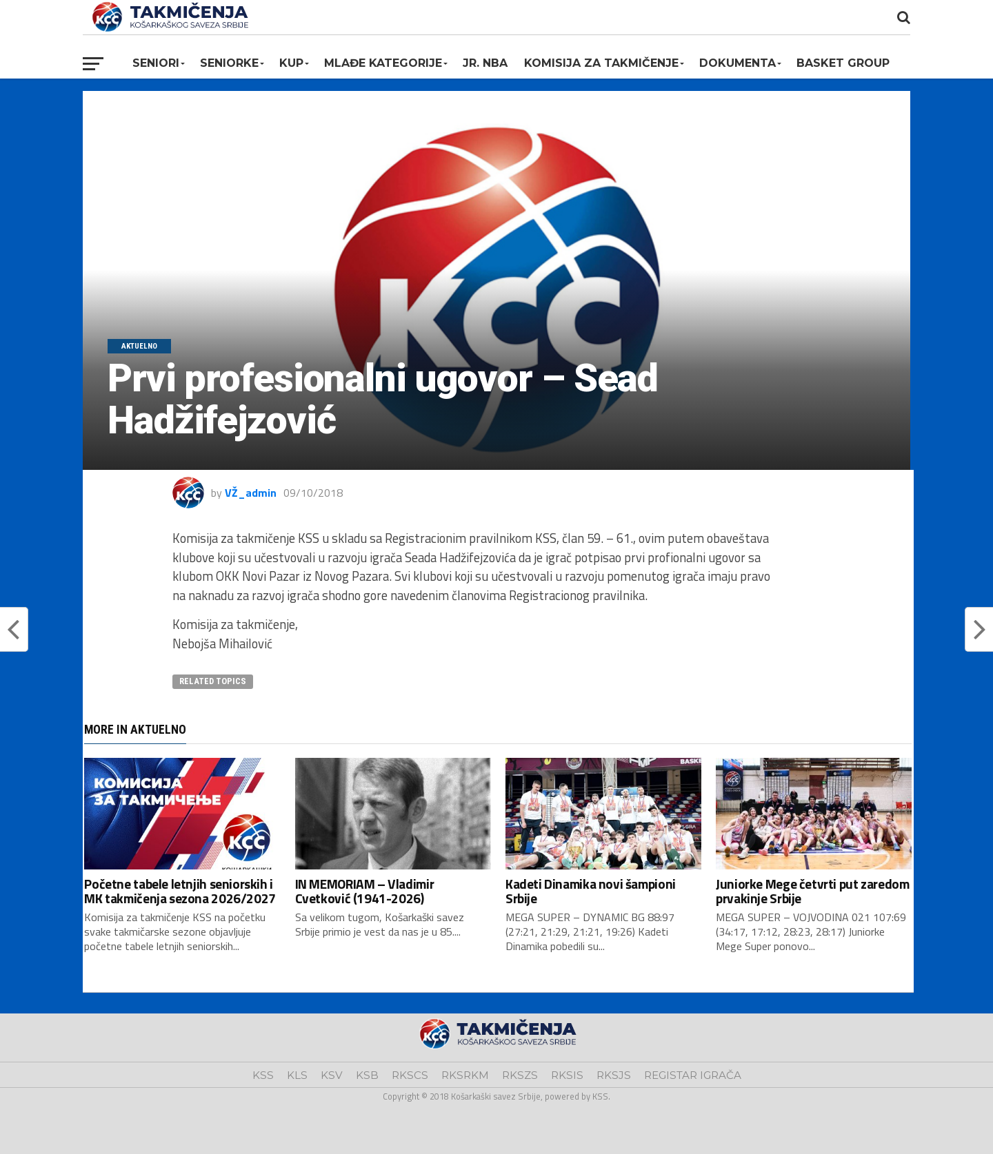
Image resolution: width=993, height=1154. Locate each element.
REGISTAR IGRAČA (692, 1075)
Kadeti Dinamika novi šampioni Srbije (590, 891)
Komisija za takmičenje (601, 63)
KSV (332, 1075)
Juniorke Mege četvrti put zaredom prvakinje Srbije (812, 891)
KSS (263, 1075)
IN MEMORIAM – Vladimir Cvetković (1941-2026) (364, 891)
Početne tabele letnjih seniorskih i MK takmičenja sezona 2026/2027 (179, 891)
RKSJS (613, 1075)
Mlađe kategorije (383, 63)
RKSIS (567, 1075)
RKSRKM (465, 1075)
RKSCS (410, 1075)
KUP (291, 63)
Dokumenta (737, 63)
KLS (297, 1075)
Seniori (155, 63)
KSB (367, 1075)
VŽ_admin (251, 492)
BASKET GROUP (843, 63)
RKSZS (520, 1075)
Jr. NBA (485, 63)
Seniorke (229, 63)
